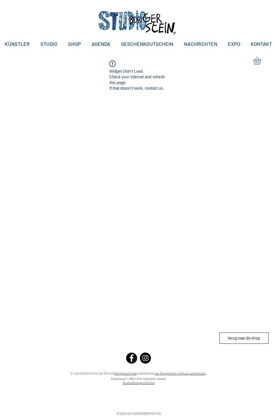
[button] (261, 60)
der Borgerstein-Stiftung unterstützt (180, 373)
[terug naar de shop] (244, 338)
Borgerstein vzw (125, 373)
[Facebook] (131, 358)
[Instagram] (145, 358)
